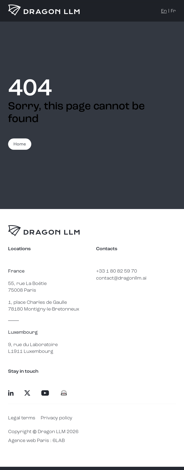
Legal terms (21, 418)
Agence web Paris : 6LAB (36, 440)
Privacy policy (56, 418)
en (164, 10)
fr (173, 10)
